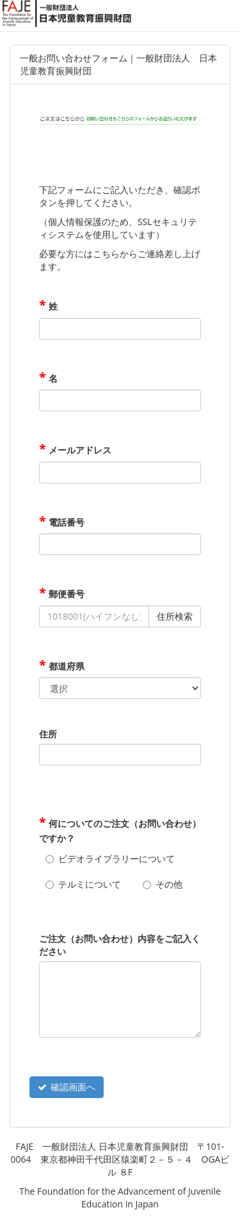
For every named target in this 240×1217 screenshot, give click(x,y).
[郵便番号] (94, 616)
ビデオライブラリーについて (116, 858)
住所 (48, 734)
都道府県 (65, 666)
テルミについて (89, 884)
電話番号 (65, 522)
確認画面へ (66, 1087)
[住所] (120, 755)
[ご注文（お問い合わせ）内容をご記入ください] (120, 999)
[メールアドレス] (120, 472)
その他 (169, 884)
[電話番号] (120, 544)
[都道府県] (120, 688)
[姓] (120, 329)
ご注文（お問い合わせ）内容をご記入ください (119, 944)
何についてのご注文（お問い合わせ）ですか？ (120, 830)
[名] (120, 400)
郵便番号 (65, 594)
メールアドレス (78, 450)
